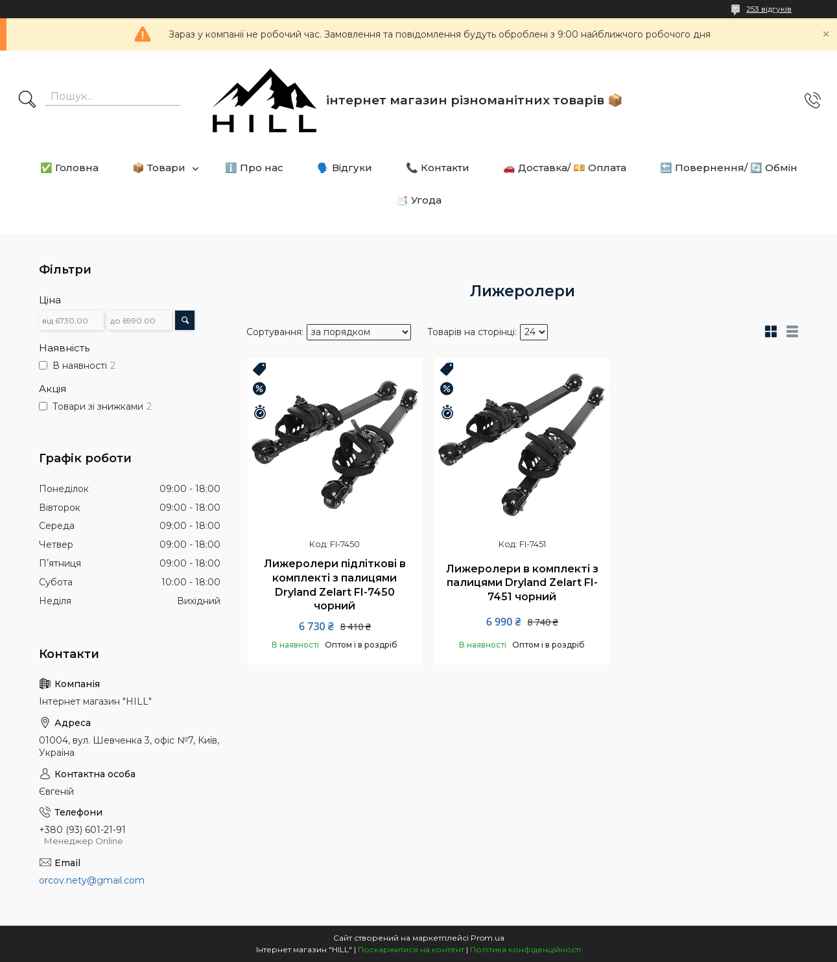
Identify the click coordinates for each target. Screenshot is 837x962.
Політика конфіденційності (525, 949)
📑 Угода (419, 200)
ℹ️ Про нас (254, 167)
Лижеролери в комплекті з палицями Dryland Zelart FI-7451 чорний (522, 583)
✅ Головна (69, 167)
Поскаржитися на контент (411, 949)
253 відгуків (769, 9)
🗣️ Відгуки (344, 167)
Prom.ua (487, 938)
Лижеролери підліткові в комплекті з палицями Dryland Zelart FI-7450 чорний (335, 584)
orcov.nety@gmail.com (92, 880)
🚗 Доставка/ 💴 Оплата (564, 167)
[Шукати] (27, 100)
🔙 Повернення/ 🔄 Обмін (728, 167)
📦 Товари (158, 167)
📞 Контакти (437, 167)
